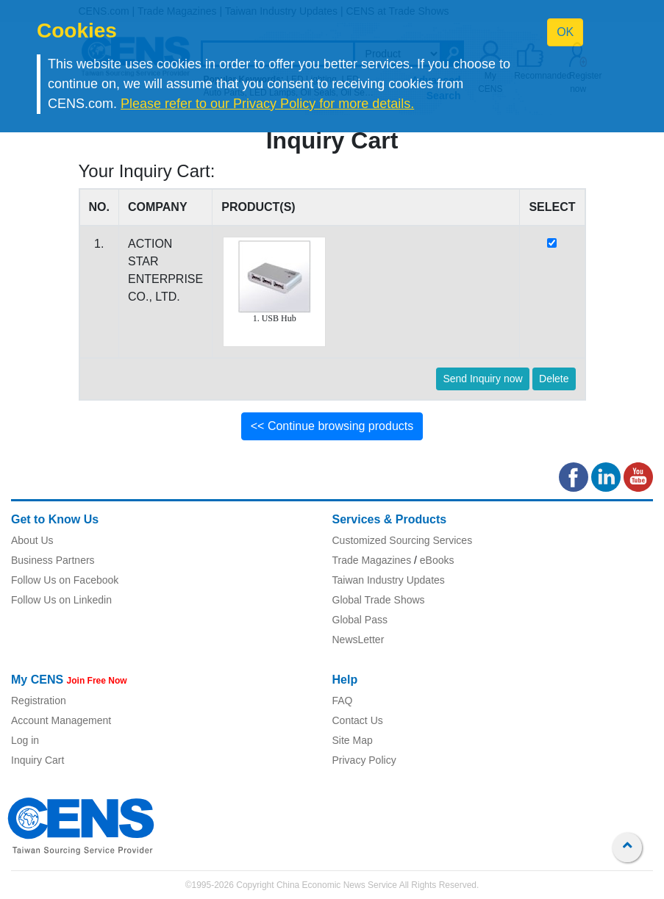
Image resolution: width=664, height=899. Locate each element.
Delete (553, 378)
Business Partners (53, 560)
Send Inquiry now (482, 378)
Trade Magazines (372, 560)
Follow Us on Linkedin (61, 600)
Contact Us (357, 720)
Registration (38, 700)
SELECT (552, 207)
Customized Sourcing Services (402, 540)
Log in (25, 740)
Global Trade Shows (378, 600)
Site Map (352, 740)
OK (565, 32)
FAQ (342, 700)
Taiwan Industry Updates (388, 580)
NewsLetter (358, 639)
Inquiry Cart (37, 760)
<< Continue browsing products (332, 426)
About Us (32, 540)
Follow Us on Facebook (64, 580)
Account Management (61, 720)
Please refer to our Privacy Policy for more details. (267, 103)
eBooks (437, 560)
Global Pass (360, 620)
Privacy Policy (364, 760)
